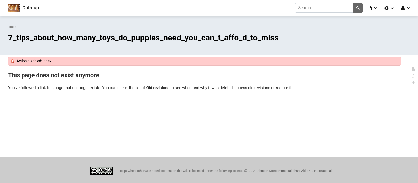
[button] (372, 8)
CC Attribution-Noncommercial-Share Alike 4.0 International (290, 171)
